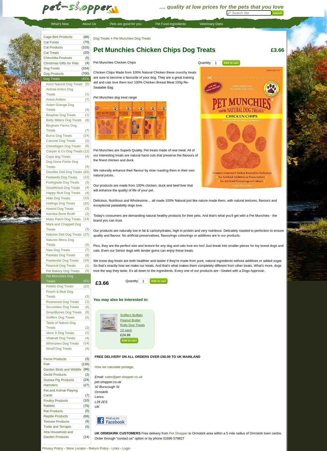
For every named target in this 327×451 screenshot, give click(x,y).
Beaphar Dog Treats (61, 115)
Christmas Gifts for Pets (61, 63)
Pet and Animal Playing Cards (61, 392)
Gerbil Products (55, 374)
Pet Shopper (178, 433)
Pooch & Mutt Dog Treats (59, 294)
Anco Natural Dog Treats (64, 84)
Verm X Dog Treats (60, 333)
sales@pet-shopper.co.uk (123, 377)
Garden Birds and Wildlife (62, 369)
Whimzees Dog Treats (62, 343)
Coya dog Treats (58, 157)
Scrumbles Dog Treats (62, 307)
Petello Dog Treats (60, 286)
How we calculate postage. (114, 367)
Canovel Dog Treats (61, 141)
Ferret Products (55, 359)
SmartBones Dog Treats (64, 312)
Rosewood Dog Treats (62, 302)
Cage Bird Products (58, 37)
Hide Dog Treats (58, 198)
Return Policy (99, 448)
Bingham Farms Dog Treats (61, 128)
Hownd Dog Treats (60, 209)
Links (115, 448)
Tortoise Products (56, 421)
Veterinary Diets (211, 24)
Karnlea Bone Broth (60, 214)
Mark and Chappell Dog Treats (63, 226)
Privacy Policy (52, 448)
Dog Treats (102, 38)
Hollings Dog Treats (60, 203)
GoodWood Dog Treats (63, 188)
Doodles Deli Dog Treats (64, 172)
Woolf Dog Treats (59, 348)
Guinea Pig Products (59, 380)
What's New (60, 24)
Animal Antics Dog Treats (59, 91)
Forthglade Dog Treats (62, 182)
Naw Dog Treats (58, 250)
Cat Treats (51, 53)
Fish (47, 364)
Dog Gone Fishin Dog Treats (62, 164)
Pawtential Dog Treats (62, 260)
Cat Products (53, 47)
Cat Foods (51, 42)
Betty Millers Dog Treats (63, 120)
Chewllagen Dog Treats (63, 146)
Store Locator (76, 448)
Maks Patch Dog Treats (63, 219)
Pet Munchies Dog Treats (132, 38)
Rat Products (53, 411)
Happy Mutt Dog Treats (63, 193)
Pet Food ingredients (170, 24)
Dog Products (54, 74)
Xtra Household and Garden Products (58, 434)
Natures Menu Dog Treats (60, 242)
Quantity (204, 63)
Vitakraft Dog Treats (61, 338)
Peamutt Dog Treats (61, 265)
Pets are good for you (126, 24)
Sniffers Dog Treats (60, 317)
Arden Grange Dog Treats (60, 107)
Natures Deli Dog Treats (64, 234)
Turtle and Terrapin (57, 427)
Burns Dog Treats (59, 136)
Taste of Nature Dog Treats (61, 325)
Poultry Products (56, 401)
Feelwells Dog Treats (61, 177)
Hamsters (51, 385)
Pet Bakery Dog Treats (63, 271)
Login (126, 448)
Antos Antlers (56, 99)
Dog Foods (52, 68)
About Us (89, 24)
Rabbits (49, 406)
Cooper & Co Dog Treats (64, 151)
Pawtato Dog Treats (60, 255)
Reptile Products (56, 416)
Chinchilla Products (58, 58)
